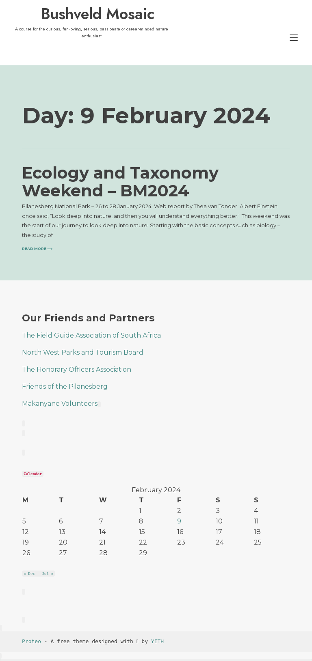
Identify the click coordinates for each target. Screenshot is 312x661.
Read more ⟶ (37, 249)
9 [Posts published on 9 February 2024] (179, 521)
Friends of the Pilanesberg (65, 386)
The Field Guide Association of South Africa (91, 335)
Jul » (47, 573)
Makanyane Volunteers (61, 403)
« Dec (29, 573)
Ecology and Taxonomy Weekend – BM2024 (120, 181)
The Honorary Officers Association (76, 369)
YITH (157, 641)
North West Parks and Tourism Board (82, 352)
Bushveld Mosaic (97, 14)
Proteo (31, 641)
